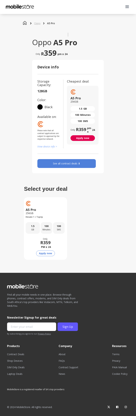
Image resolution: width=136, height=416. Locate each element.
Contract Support (68, 367)
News (62, 374)
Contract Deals (15, 354)
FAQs (62, 360)
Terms (116, 354)
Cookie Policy (120, 374)
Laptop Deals (14, 374)
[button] (127, 6)
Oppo (37, 23)
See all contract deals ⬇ (66, 163)
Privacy (116, 360)
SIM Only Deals (16, 367)
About (62, 354)
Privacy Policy (44, 333)
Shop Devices (15, 360)
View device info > (47, 146)
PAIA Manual (119, 367)
